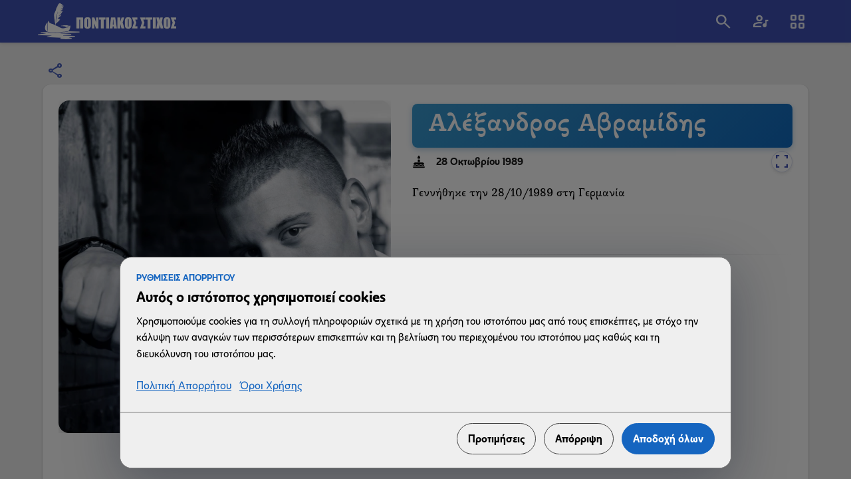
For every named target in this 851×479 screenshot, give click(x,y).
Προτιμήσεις (496, 438)
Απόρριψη (578, 438)
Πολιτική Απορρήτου (183, 386)
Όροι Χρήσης (270, 386)
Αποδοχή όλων (668, 438)
